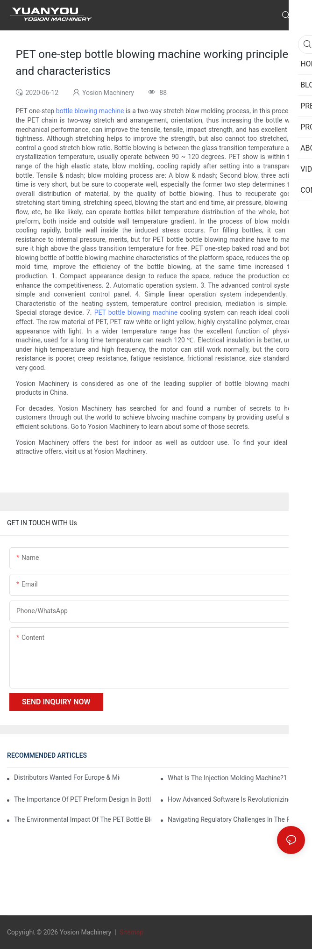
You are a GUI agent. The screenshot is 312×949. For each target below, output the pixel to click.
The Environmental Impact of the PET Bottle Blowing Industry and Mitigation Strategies (82, 819)
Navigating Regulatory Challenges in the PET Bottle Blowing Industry (236, 819)
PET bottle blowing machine (135, 312)
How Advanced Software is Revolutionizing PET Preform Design (236, 799)
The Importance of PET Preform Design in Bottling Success (82, 799)
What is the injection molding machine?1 (227, 778)
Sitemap (130, 932)
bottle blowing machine (90, 111)
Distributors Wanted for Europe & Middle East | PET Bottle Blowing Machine (67, 777)
